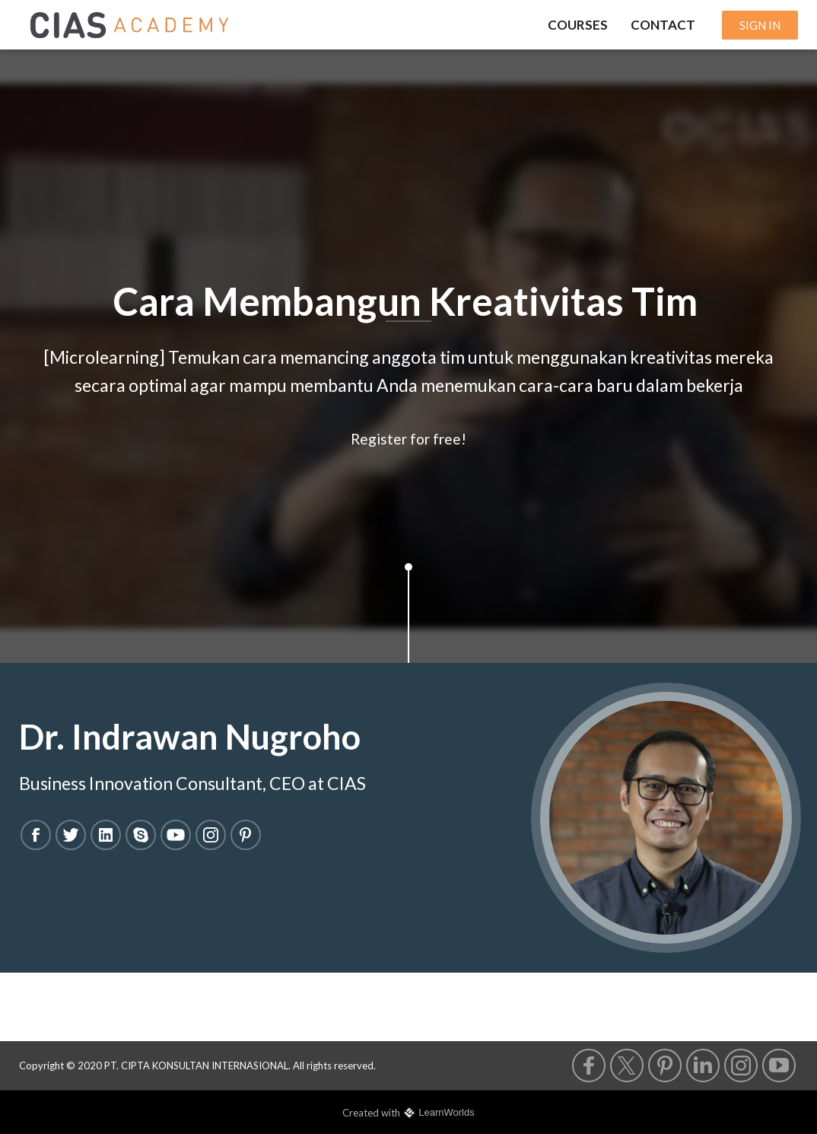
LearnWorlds (446, 1112)
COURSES (578, 25)
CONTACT (663, 25)
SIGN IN (759, 25)
